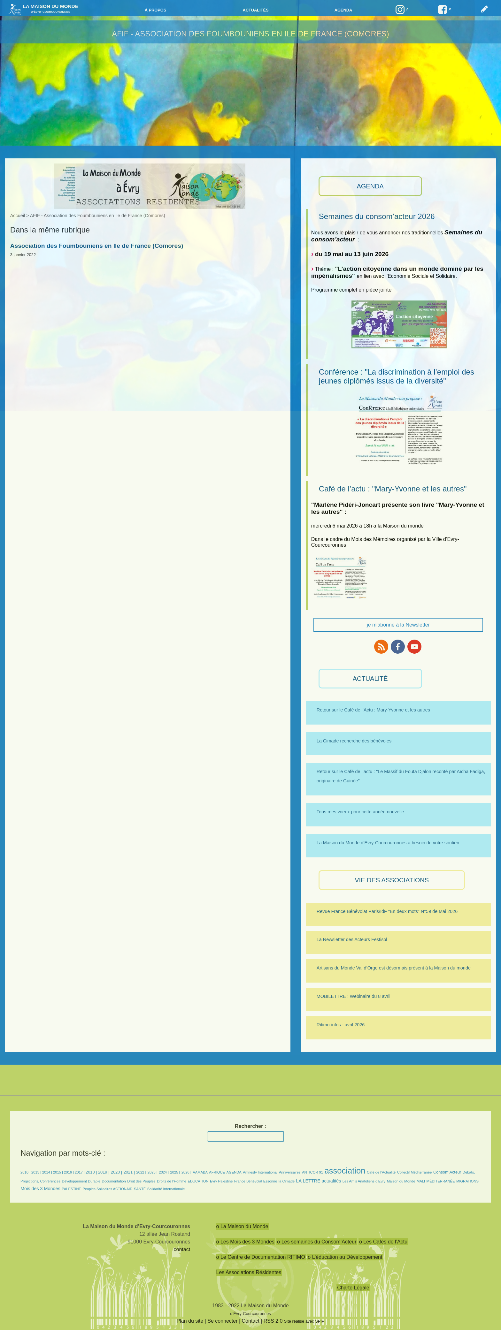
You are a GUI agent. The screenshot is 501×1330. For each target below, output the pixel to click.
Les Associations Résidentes (248, 1272)
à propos (155, 10)
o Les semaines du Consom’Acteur (316, 1241)
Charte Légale (353, 1287)
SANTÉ (140, 1189)
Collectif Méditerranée (414, 1172)
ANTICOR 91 (312, 1172)
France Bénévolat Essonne (255, 1181)
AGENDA (370, 186)
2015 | (58, 1172)
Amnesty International (260, 1172)
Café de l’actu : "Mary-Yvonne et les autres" (393, 488)
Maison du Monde (401, 1181)
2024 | (164, 1172)
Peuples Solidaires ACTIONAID (107, 1189)
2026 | (186, 1172)
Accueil (17, 215)
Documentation (114, 1181)
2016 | (69, 1172)
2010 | (25, 1172)
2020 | (116, 1172)
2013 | (36, 1172)
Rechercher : (250, 1126)
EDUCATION (198, 1181)
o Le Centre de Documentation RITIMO (260, 1257)
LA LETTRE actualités (318, 1180)
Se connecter (222, 1321)
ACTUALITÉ (370, 678)
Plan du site (190, 1321)
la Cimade (287, 1181)
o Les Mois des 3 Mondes (245, 1241)
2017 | (80, 1172)
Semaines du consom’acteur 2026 (377, 216)
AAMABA (200, 1172)
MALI (421, 1181)
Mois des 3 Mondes (40, 1188)
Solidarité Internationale (166, 1189)
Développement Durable (81, 1181)
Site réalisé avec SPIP (304, 1321)
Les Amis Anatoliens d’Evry (364, 1181)
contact (182, 1249)
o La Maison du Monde (242, 1226)
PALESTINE (71, 1189)
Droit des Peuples (141, 1181)
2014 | (47, 1172)
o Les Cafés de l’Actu (383, 1241)
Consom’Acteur (447, 1172)
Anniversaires (290, 1172)
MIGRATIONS (467, 1181)
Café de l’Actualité (381, 1172)
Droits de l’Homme (171, 1181)
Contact (250, 1321)
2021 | (129, 1172)
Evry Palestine (221, 1181)
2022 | (141, 1172)
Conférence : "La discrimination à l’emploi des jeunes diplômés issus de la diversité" (396, 376)
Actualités (255, 10)
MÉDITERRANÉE (441, 1181)
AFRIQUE (217, 1172)
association (344, 1170)
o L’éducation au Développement (345, 1257)
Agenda (343, 10)
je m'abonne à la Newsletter (398, 624)
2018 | (92, 1172)
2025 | (175, 1172)
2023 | (153, 1172)
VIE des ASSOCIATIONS (392, 880)
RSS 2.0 (273, 1321)
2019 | (103, 1172)
